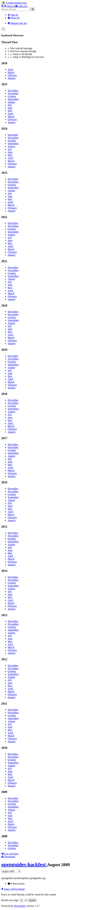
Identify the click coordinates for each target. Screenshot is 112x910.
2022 (4, 217)
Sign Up (14, 17)
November (13, 93)
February (12, 75)
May (10, 110)
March (11, 72)
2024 (4, 128)
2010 (4, 747)
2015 (4, 526)
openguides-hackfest (24, 864)
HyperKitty (20, 906)
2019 (4, 349)
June (10, 107)
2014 (4, 570)
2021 (4, 261)
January (12, 78)
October (12, 96)
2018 (4, 394)
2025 (4, 84)
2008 (4, 836)
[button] (2, 6)
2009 (4, 792)
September (13, 99)
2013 (4, 615)
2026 (4, 63)
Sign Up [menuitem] (21, 6)
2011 (4, 703)
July (10, 105)
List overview (9, 853)
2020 (4, 305)
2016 (4, 482)
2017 (4, 438)
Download (8, 856)
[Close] (3, 29)
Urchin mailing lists (16, 2)
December (13, 90)
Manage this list (17, 23)
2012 (4, 659)
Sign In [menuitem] (9, 6)
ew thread (13, 889)
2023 (4, 172)
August (11, 102)
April (10, 69)
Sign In (13, 14)
